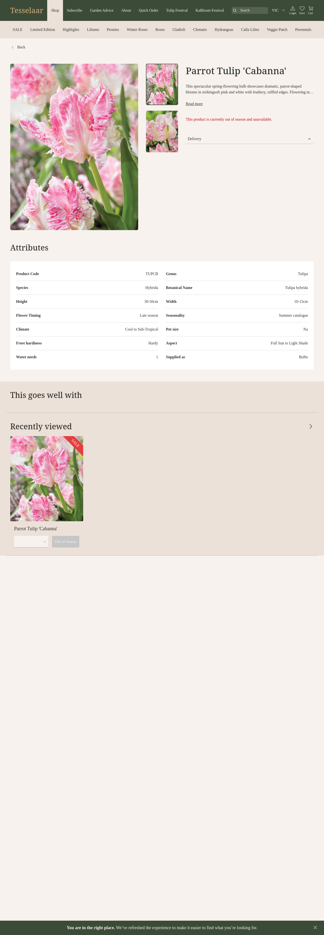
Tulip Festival (177, 10)
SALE (17, 29)
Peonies (113, 29)
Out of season (65, 541)
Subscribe (74, 10)
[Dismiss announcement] (315, 927)
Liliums (93, 29)
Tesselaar (26, 10)
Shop (55, 10)
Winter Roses (137, 29)
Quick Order (148, 10)
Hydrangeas (224, 29)
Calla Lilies (250, 29)
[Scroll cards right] (311, 395)
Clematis (200, 29)
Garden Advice (101, 10)
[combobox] (31, 542)
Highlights (71, 29)
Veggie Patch (277, 29)
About (126, 10)
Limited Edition (42, 29)
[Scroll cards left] (301, 395)
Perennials (303, 29)
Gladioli (178, 29)
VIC (279, 10)
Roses (160, 29)
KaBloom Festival (210, 10)
